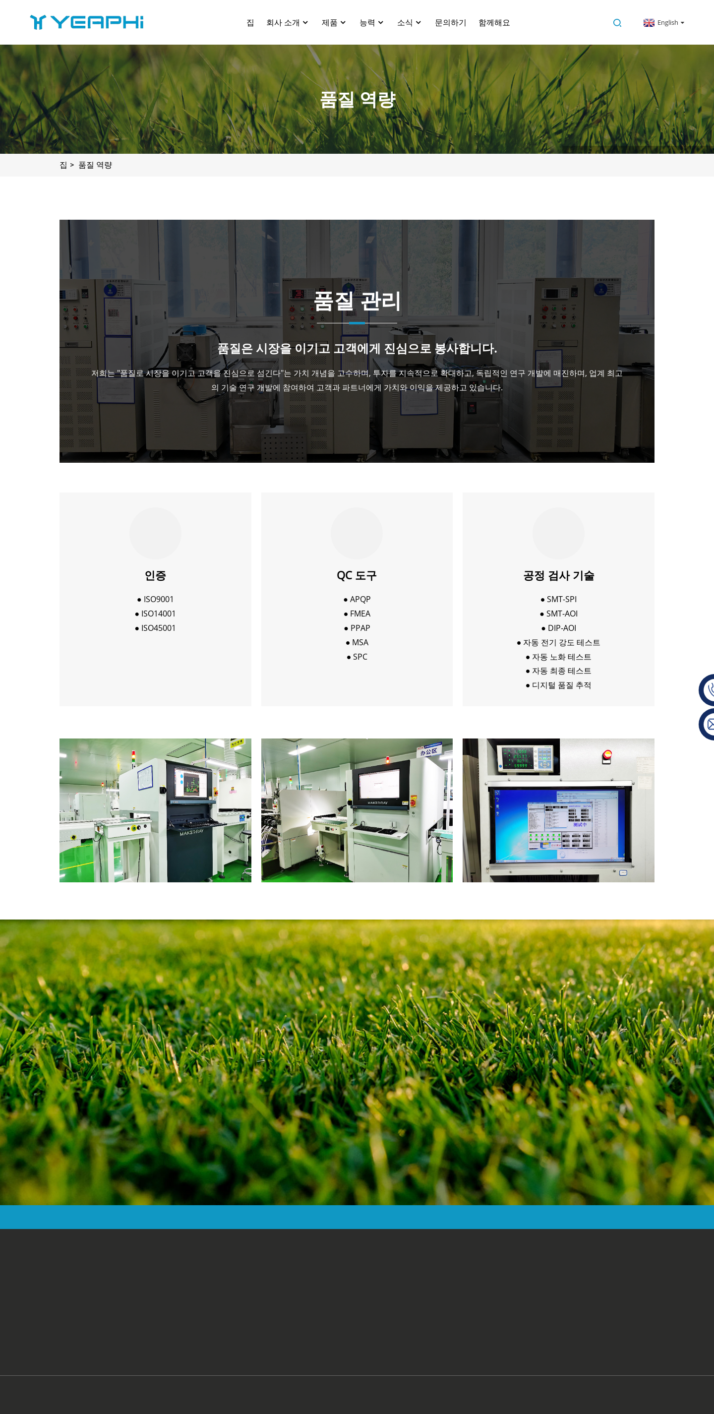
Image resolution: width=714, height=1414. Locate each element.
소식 (410, 22)
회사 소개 (288, 22)
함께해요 (494, 22)
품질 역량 (95, 165)
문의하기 (451, 22)
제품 (335, 22)
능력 (372, 22)
